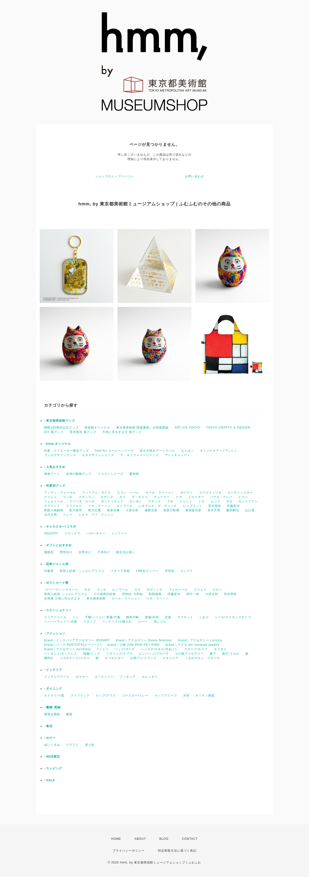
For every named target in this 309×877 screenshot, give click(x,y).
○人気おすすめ (54, 467)
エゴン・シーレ (128, 492)
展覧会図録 (52, 714)
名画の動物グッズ (79, 474)
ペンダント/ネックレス (60, 653)
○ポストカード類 (56, 582)
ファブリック (80, 695)
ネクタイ (220, 649)
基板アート (52, 474)
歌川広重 (94, 510)
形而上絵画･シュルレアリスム (65, 594)
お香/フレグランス (143, 658)
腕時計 (49, 658)
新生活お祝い (125, 552)
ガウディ (186, 492)
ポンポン (135, 501)
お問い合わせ (194, 176)
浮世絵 (169, 571)
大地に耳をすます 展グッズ (122, 432)
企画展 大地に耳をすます (62, 598)
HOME (116, 839)
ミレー (67, 514)
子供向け (103, 552)
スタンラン (87, 497)
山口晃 (250, 510)
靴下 (213, 653)
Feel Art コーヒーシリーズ (114, 450)
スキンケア (171, 658)
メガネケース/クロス (74, 658)
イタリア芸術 (120, 571)
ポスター (82, 676)
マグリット (52, 506)
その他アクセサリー (189, 653)
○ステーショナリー (58, 610)
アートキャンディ (177, 455)
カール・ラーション (159, 492)
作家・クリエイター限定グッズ (66, 450)
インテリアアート (57, 676)
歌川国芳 (75, 510)
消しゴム (160, 621)
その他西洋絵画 (104, 594)
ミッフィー (119, 533)
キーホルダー (114, 658)
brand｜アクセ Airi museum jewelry (192, 644)
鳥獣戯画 (155, 594)
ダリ (122, 497)
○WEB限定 (52, 756)
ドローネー (196, 497)
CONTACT (190, 839)
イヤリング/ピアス (119, 653)
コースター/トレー (135, 695)
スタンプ (89, 621)
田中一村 (193, 594)
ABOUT (140, 839)
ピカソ (243, 497)
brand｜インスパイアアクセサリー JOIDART (77, 640)
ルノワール (125, 506)
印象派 (49, 571)
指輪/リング (91, 653)
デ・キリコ (140, 497)
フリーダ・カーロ (82, 501)
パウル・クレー (221, 497)
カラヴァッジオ (210, 492)
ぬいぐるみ (52, 744)
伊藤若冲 (233, 506)
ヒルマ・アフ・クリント (96, 514)
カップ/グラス (106, 695)
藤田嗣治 (232, 510)
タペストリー (104, 676)
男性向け (66, 552)
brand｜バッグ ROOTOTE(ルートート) (73, 644)
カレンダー (150, 676)
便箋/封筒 (152, 617)
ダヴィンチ (155, 589)
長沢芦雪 (213, 510)
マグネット (185, 617)
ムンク (215, 501)
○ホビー (50, 738)
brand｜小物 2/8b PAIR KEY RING (133, 644)
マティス (154, 501)
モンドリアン (248, 501)
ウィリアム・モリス (96, 492)
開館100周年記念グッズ (61, 427)
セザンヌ (107, 497)
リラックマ (72, 533)
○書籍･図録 (52, 707)
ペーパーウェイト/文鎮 (60, 621)
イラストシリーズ (110, 474)
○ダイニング (53, 688)
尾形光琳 (113, 510)
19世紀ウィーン (147, 571)
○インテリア (53, 670)
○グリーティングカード (61, 589)
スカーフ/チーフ (196, 649)
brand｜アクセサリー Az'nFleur (67, 649)
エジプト (186, 571)
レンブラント (192, 506)
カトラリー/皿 (54, 695)
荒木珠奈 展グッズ (82, 432)
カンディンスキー (240, 492)
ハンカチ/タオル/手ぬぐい (159, 649)
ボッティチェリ (112, 501)
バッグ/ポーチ (125, 649)
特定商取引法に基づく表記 (177, 850)
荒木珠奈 (214, 506)
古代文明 (50, 514)
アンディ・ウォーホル (60, 492)
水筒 (186, 695)
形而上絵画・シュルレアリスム (82, 571)
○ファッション (54, 633)
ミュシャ (185, 501)
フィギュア (128, 676)
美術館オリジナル (97, 427)
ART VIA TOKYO (187, 427)
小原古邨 (132, 510)
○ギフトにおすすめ (58, 545)
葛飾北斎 (151, 510)
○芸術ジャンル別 (56, 564)
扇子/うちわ (230, 653)
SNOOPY (51, 533)
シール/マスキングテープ (233, 617)
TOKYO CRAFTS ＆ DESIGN (228, 427)
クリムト (50, 497)
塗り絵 (90, 744)
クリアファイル (55, 617)
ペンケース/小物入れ (117, 621)
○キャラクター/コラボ (60, 526)
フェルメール (53, 501)
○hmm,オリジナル (57, 444)
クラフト (72, 744)
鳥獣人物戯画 (53, 510)
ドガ (179, 497)
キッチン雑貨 (205, 695)
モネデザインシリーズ (98, 455)
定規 (168, 617)
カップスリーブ (165, 695)
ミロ (201, 501)
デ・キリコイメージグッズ (139, 455)
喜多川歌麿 (171, 510)
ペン (75, 617)
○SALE (49, 780)
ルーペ (143, 621)
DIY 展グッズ (54, 432)
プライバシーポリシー (129, 850)
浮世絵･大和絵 (132, 594)
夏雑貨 (134, 474)
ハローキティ (95, 533)
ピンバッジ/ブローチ (154, 653)
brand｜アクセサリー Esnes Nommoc (144, 640)
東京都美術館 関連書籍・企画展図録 (142, 427)
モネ (229, 501)
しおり (204, 617)
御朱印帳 (132, 617)
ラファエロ (74, 506)
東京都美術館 (96, 598)
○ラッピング (53, 768)
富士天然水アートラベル (157, 450)
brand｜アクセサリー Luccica (200, 640)
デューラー (162, 497)
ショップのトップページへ (114, 176)
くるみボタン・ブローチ (202, 658)
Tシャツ (103, 649)
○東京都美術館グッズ (59, 420)
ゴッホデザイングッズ (60, 455)
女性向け (85, 552)
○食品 (48, 726)
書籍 (69, 714)
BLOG (164, 839)
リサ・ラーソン (99, 506)
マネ (170, 501)
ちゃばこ (187, 450)
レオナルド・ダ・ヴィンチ (157, 506)
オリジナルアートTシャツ (218, 450)
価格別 (49, 552)
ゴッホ (67, 497)
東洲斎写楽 (193, 510)
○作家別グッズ (54, 485)
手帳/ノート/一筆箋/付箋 (102, 617)
